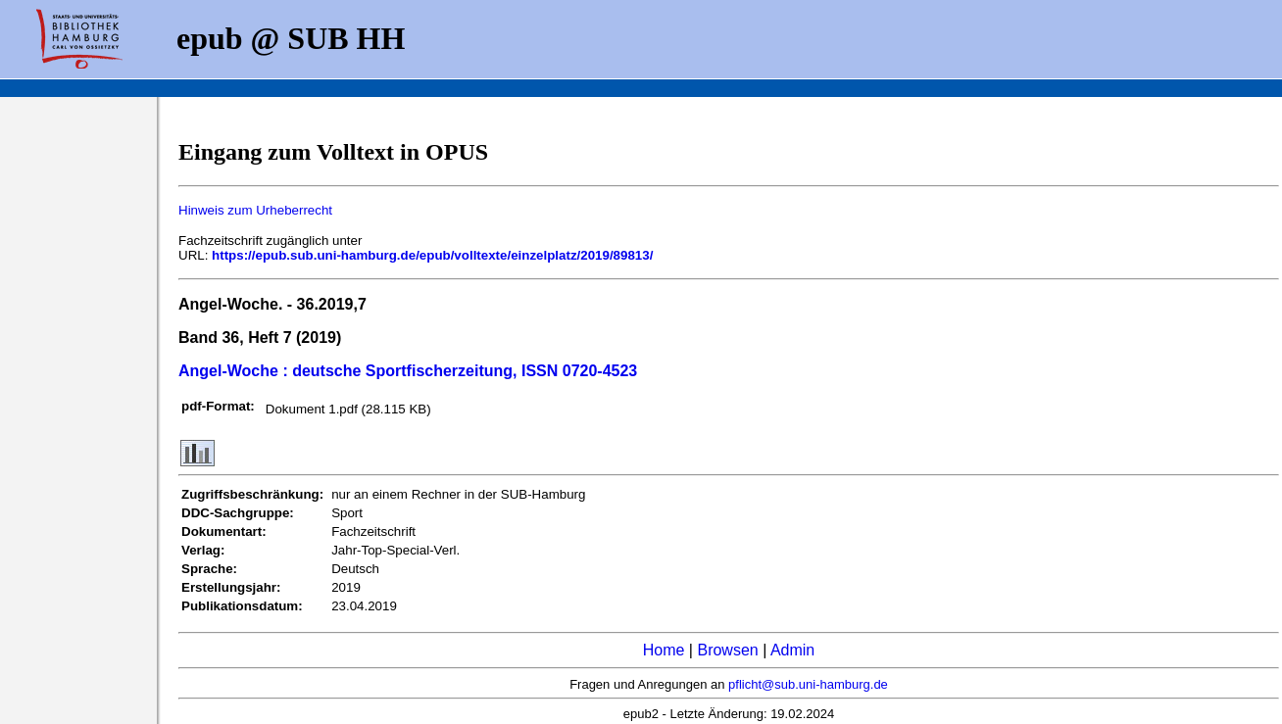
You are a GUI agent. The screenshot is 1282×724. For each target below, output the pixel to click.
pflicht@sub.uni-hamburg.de (808, 684)
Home (664, 650)
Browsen (727, 650)
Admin (792, 650)
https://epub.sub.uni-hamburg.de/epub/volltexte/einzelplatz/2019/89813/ (432, 255)
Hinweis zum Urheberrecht (255, 210)
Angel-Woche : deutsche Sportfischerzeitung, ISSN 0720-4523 (407, 370)
